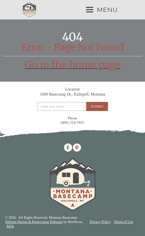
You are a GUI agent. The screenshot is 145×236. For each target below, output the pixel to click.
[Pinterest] (77, 147)
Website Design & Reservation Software (34, 222)
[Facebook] (68, 147)
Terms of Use (123, 222)
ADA (10, 226)
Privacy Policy (100, 222)
